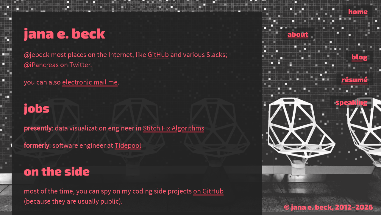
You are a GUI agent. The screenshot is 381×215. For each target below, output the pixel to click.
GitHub (158, 54)
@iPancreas (41, 64)
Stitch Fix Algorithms (173, 128)
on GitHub (208, 191)
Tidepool (128, 145)
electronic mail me (90, 82)
